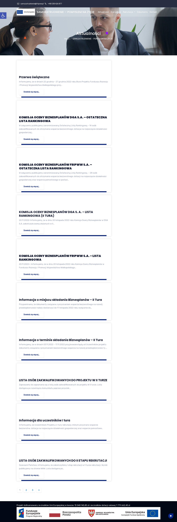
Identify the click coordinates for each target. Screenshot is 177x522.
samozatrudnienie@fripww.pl (32, 4)
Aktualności (103, 12)
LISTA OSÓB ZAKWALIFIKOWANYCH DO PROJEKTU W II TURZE (63, 380)
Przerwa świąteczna (34, 77)
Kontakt (153, 12)
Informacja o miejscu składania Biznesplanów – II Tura (60, 300)
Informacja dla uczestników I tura (44, 420)
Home (67, 39)
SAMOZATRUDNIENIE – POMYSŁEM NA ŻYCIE (65, 12)
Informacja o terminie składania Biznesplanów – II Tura (61, 340)
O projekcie (116, 12)
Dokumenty (142, 12)
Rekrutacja (129, 12)
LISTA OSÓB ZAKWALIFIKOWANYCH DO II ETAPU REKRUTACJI (63, 461)
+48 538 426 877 (54, 4)
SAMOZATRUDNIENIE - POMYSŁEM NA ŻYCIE (93, 39)
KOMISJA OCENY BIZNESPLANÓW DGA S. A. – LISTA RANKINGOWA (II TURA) (56, 214)
